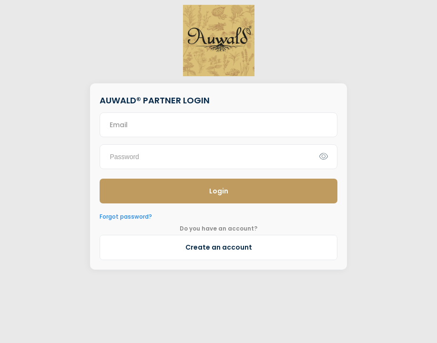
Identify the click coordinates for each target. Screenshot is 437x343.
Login (218, 191)
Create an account (218, 247)
